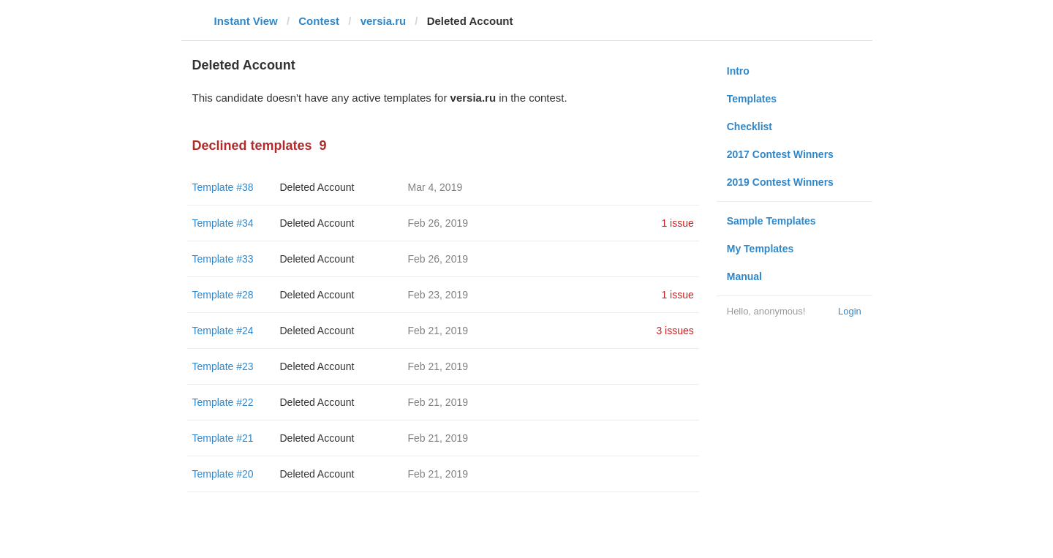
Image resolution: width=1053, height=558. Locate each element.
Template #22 (223, 402)
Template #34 (223, 223)
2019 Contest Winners (780, 182)
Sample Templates (771, 221)
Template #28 (223, 295)
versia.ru (384, 21)
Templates (752, 99)
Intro (738, 71)
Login (849, 311)
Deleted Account (317, 187)
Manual (744, 276)
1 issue (677, 223)
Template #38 (223, 187)
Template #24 (223, 330)
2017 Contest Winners (780, 154)
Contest (318, 21)
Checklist (749, 126)
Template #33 (223, 259)
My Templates (760, 249)
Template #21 (223, 438)
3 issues (674, 330)
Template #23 (223, 366)
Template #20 (223, 474)
